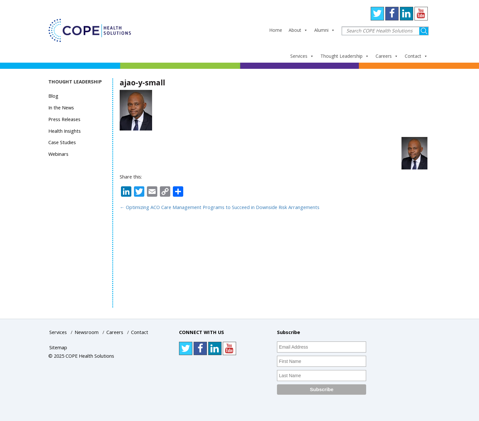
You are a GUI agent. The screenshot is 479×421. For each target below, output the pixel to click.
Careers (387, 56)
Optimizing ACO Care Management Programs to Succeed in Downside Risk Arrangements (219, 207)
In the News (61, 108)
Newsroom (87, 332)
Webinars (58, 154)
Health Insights (64, 131)
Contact (416, 56)
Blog (53, 96)
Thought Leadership (344, 56)
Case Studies (62, 142)
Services (302, 56)
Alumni (324, 30)
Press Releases (64, 119)
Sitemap (58, 347)
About (298, 30)
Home (275, 30)
